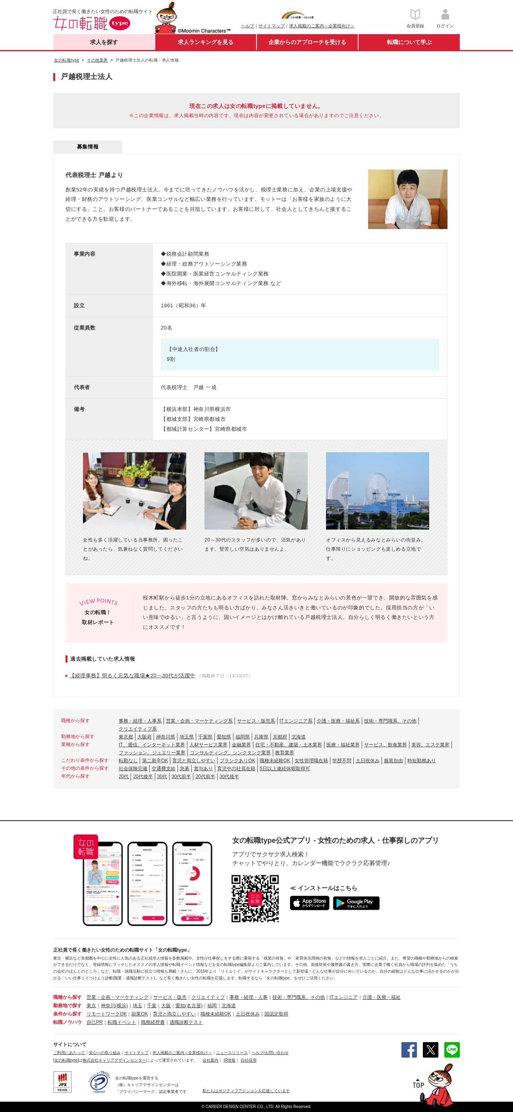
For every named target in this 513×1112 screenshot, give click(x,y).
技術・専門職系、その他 (390, 721)
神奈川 (108, 1005)
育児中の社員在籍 (236, 768)
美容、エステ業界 (430, 745)
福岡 (212, 1005)
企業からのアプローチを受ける (307, 42)
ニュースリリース (232, 1052)
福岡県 (242, 737)
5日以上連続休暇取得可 (285, 768)
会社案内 (210, 1060)
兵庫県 (261, 737)
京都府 (280, 737)
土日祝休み (368, 760)
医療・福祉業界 (343, 745)
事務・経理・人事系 (140, 721)
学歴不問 (341, 760)
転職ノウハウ (67, 1022)
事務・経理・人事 (249, 997)
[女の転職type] (66, 1060)
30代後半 (229, 776)
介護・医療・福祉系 (338, 721)
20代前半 (205, 776)
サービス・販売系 (256, 721)
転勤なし (128, 760)
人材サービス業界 (208, 745)
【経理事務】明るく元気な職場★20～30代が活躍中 (132, 675)
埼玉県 (186, 737)
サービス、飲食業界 (385, 745)
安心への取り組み (105, 1052)
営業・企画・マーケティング (117, 997)
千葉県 (205, 737)
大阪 (166, 1005)
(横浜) (121, 1005)
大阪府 (144, 737)
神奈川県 (165, 737)
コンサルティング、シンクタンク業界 (230, 752)
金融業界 (241, 745)
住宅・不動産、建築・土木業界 (288, 745)
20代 (124, 776)
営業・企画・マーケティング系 (199, 721)
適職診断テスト (186, 1022)
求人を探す (104, 42)
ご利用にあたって (69, 1052)
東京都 (126, 737)
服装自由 (393, 760)
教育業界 (284, 752)
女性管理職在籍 (311, 760)
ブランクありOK (237, 760)
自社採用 (248, 1060)
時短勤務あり (421, 760)
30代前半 (181, 776)
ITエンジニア (344, 997)
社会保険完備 (133, 768)
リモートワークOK (107, 1014)
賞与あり (203, 768)
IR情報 (229, 1060)
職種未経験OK (275, 760)
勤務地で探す (67, 1005)
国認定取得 (276, 1014)
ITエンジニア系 (296, 721)
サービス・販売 (170, 997)
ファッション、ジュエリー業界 (152, 752)
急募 (184, 768)
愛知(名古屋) (189, 1005)
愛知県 (224, 737)
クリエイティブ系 (138, 729)
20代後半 (142, 776)
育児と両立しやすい (193, 760)
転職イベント (122, 1022)
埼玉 (137, 1005)
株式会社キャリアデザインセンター (114, 1060)
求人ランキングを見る (205, 42)
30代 (162, 776)
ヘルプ (247, 25)
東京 (91, 1005)
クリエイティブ (208, 997)
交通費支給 (164, 768)
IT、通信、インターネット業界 (152, 745)
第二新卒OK (155, 760)
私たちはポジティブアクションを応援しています (246, 1091)
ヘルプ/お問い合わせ (270, 1052)
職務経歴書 (153, 1022)
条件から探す (67, 1014)
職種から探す (67, 997)
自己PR (95, 1022)
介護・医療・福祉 (382, 997)
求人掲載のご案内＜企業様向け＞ (322, 25)
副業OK (139, 1014)
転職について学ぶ (409, 42)
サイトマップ (271, 25)
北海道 (298, 737)
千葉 (151, 1005)
